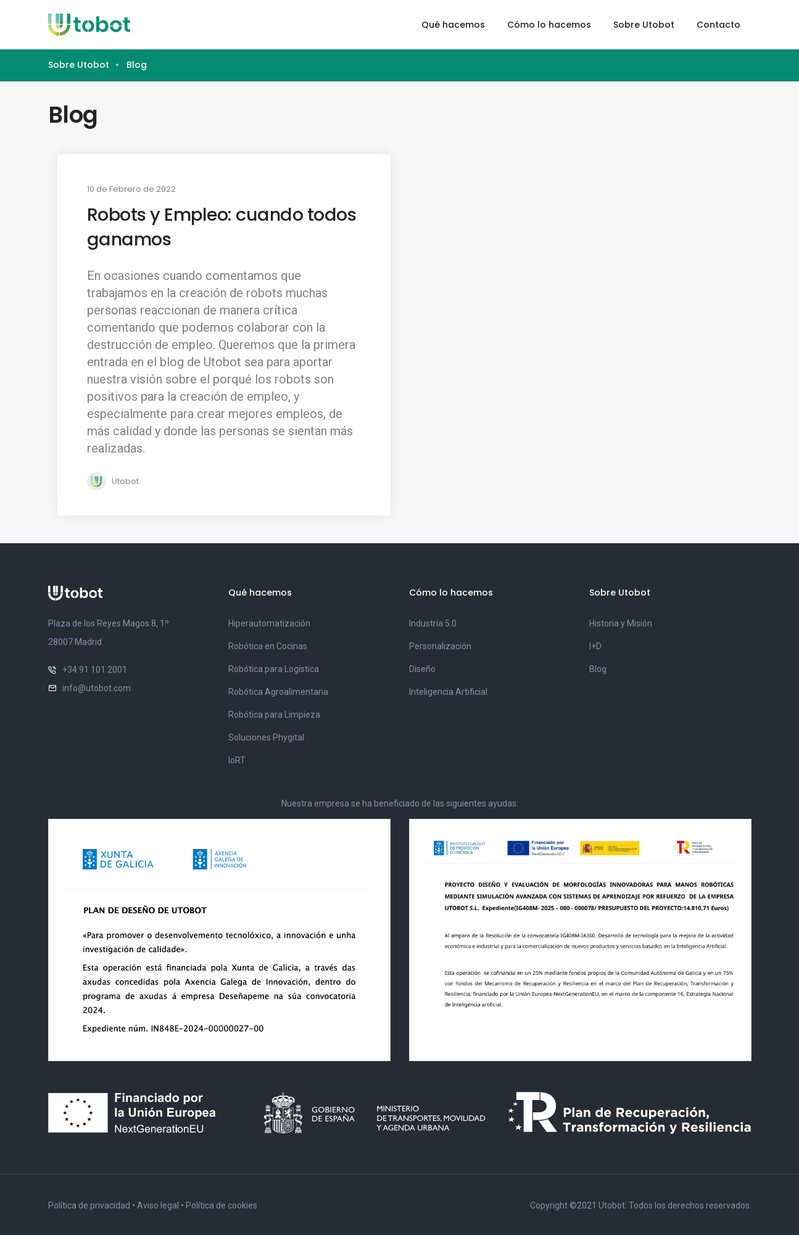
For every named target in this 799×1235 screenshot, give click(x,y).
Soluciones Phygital (266, 737)
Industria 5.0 (433, 623)
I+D (595, 646)
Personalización (440, 646)
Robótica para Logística (273, 669)
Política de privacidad (89, 1205)
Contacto (718, 24)
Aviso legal (158, 1205)
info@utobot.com (96, 688)
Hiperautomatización (269, 623)
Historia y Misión (620, 623)
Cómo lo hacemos (549, 24)
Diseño (422, 669)
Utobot (125, 481)
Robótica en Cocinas (267, 646)
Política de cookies (221, 1205)
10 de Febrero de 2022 (131, 189)
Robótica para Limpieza (274, 715)
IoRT (237, 760)
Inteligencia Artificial (448, 692)
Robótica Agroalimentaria (278, 692)
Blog (597, 669)
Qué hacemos (453, 24)
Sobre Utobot (643, 24)
